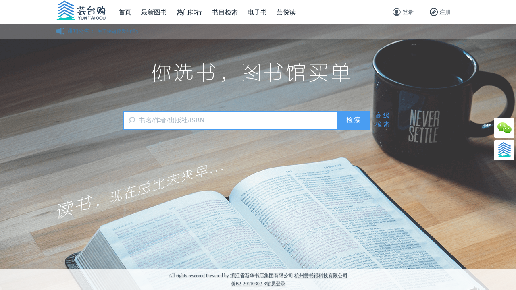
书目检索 (225, 12)
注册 (440, 12)
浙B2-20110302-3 (248, 283)
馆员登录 (275, 283)
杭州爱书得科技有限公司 (320, 275)
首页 (125, 12)
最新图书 (154, 12)
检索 (354, 119)
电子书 (257, 12)
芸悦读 (286, 12)
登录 (403, 12)
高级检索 (383, 120)
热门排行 (189, 12)
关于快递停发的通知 (119, 31)
